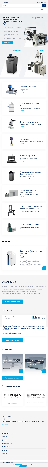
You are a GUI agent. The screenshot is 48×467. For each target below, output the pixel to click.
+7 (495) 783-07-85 (41, 2)
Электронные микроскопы (29, 103)
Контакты (5, 453)
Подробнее (7, 42)
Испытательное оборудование (31, 206)
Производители (7, 443)
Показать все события (12, 340)
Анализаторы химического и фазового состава (30, 173)
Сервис (4, 450)
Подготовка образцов (28, 87)
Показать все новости (12, 378)
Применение (6, 447)
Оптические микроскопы (29, 122)
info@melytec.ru (6, 419)
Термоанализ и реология (29, 225)
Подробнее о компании (12, 301)
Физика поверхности (27, 156)
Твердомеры (24, 139)
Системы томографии (28, 190)
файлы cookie (18, 464)
